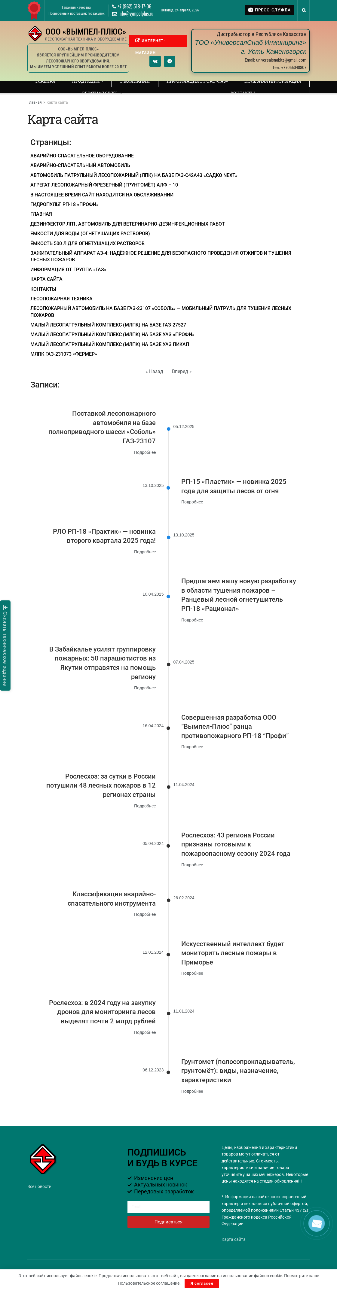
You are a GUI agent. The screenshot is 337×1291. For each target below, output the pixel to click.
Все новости (39, 1186)
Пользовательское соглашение (148, 1283)
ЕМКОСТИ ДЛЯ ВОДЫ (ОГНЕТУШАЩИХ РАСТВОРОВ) (90, 233)
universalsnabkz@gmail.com (281, 60)
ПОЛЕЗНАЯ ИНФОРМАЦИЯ (272, 81)
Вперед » (182, 371)
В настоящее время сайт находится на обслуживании (101, 195)
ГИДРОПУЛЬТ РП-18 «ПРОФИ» (64, 204)
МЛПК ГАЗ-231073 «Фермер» (63, 354)
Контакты (243, 93)
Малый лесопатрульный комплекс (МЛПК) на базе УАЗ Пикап (109, 344)
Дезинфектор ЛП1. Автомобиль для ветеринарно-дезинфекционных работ (127, 224)
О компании (135, 81)
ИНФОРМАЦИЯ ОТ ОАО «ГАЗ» (197, 81)
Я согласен (202, 1283)
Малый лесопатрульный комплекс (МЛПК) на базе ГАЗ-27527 (108, 325)
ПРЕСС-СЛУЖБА (269, 10)
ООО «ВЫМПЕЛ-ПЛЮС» (85, 32)
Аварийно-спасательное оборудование (82, 156)
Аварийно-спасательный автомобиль (80, 165)
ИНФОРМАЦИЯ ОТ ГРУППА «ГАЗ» (68, 269)
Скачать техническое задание (5, 645)
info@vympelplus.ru (133, 13)
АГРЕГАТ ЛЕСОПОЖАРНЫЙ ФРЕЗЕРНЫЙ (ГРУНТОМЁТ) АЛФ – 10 (104, 185)
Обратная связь (100, 93)
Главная (45, 81)
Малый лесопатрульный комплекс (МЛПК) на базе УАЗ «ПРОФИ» (112, 334)
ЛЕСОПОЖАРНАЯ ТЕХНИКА (61, 299)
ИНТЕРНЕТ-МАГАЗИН (150, 42)
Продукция (86, 81)
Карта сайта (57, 102)
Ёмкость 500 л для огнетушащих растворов (87, 243)
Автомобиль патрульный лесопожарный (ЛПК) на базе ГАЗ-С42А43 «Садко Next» (133, 175)
